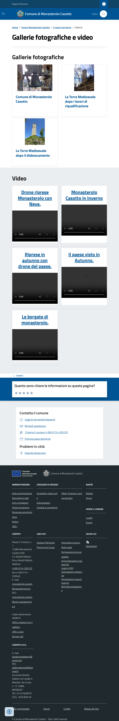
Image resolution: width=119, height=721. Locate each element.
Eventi (89, 522)
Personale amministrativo (22, 514)
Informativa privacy (70, 542)
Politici (15, 521)
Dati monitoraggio (20, 709)
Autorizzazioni (43, 503)
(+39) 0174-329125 (22, 568)
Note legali (66, 547)
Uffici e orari (18, 632)
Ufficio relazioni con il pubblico (22, 625)
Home (15, 27)
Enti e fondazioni (20, 503)
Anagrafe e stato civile (47, 496)
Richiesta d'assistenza (71, 588)
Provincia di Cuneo (46, 547)
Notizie (89, 493)
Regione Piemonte (20, 3)
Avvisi (89, 498)
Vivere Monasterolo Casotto (35, 27)
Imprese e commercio (47, 507)
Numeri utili (17, 636)
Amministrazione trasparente (71, 562)
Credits (67, 709)
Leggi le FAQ (67, 568)
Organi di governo (20, 507)
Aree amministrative (22, 493)
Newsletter (91, 546)
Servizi (46, 709)
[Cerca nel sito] (102, 13)
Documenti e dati (20, 498)
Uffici (14, 526)
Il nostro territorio (62, 27)
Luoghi (89, 518)
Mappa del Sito (91, 709)
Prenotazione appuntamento (71, 581)
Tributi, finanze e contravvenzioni (71, 496)
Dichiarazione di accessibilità (71, 554)
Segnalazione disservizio (71, 573)
